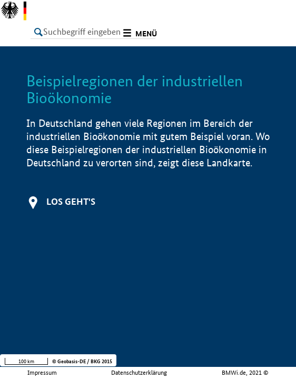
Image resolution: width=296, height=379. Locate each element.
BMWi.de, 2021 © (245, 372)
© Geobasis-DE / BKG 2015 (82, 361)
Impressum (42, 372)
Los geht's (70, 201)
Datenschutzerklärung (139, 372)
